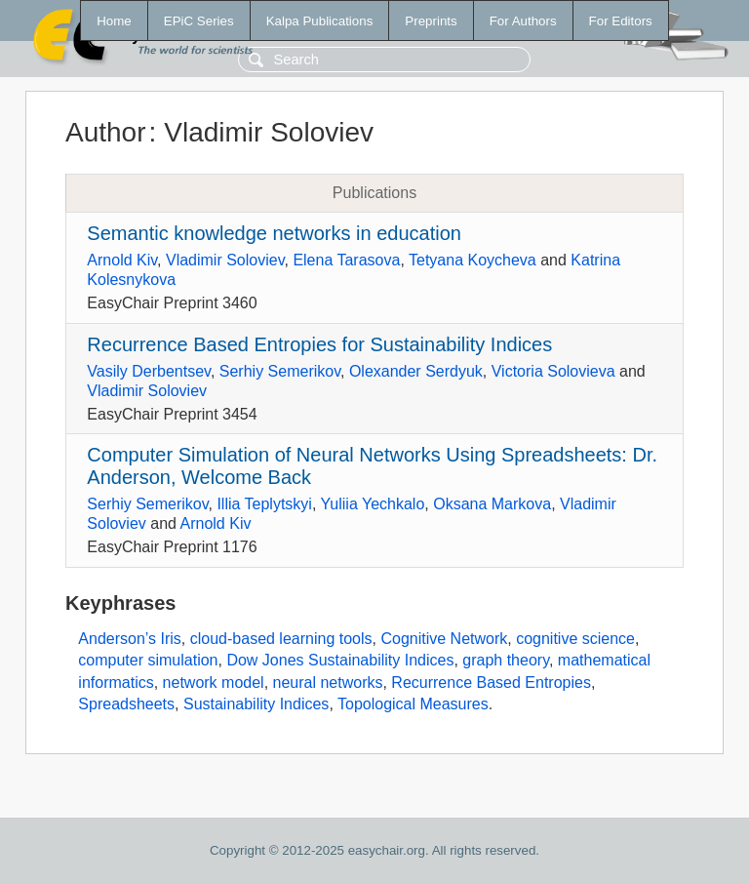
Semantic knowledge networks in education (274, 233)
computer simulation (147, 660)
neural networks (328, 682)
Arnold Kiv (122, 260)
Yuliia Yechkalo (373, 504)
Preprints (430, 21)
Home (114, 21)
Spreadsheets (126, 704)
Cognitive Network (443, 638)
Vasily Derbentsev (149, 371)
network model (213, 682)
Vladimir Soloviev (225, 260)
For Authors (523, 21)
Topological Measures (413, 704)
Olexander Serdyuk (416, 371)
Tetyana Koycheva (472, 260)
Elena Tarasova (346, 260)
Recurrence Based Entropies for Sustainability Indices (319, 344)
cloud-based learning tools (281, 638)
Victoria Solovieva (553, 371)
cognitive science (575, 638)
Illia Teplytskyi (264, 504)
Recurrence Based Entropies (491, 682)
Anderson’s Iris (129, 638)
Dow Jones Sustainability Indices (339, 660)
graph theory (505, 660)
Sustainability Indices (256, 704)
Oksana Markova (492, 504)
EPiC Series (199, 21)
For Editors (620, 21)
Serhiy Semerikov (279, 371)
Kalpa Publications (320, 21)
